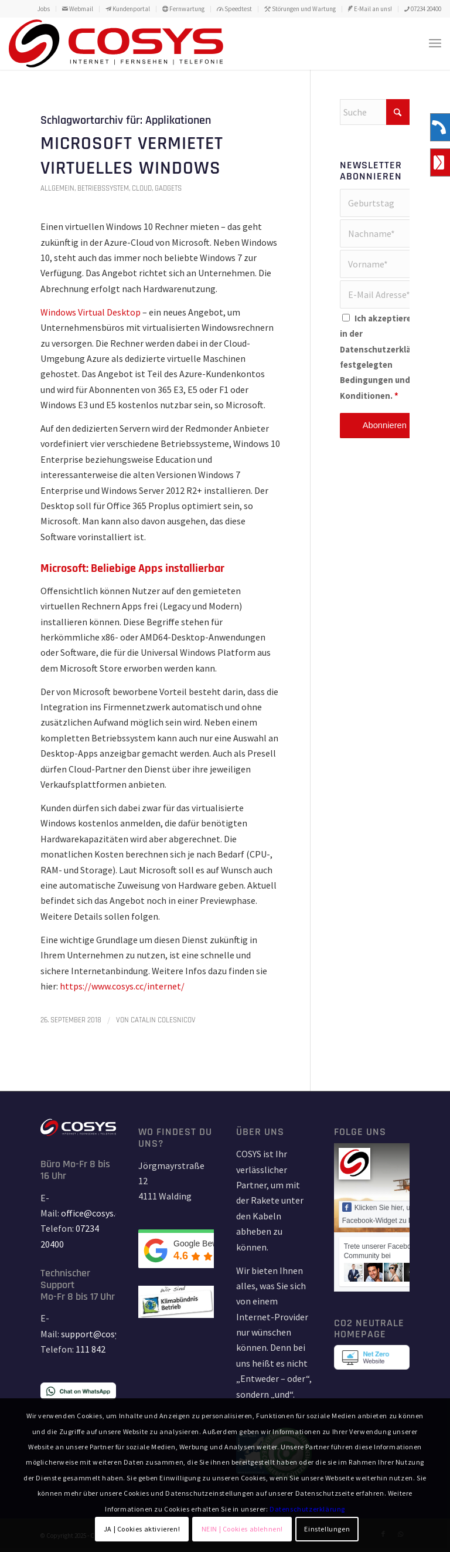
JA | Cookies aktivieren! (142, 1528)
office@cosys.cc (92, 1213)
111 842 (90, 1349)
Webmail (77, 9)
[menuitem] (44, 9)
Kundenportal (127, 9)
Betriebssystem (103, 188)
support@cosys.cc (97, 1334)
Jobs (44, 9)
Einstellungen (327, 1528)
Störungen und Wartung (300, 9)
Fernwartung (183, 9)
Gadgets (168, 188)
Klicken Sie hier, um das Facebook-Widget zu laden (385, 1213)
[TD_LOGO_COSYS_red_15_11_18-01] (116, 43)
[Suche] (375, 112)
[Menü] (435, 43)
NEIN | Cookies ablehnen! (242, 1528)
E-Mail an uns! (370, 9)
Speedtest (234, 9)
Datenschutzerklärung (384, 349)
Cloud (142, 188)
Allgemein (57, 188)
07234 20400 (422, 9)
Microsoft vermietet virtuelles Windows (131, 155)
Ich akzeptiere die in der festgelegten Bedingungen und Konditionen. (384, 357)
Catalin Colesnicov (163, 1020)
